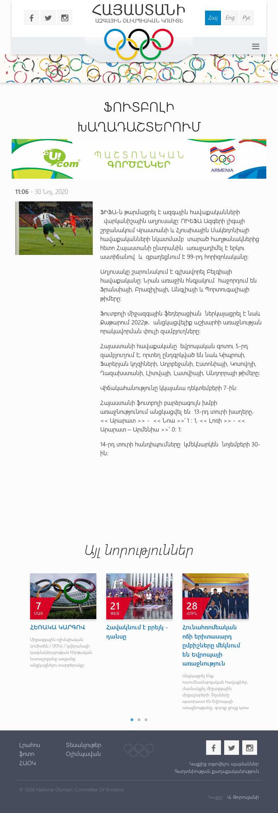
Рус (247, 17)
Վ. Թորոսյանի (242, 796)
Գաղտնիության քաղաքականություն (217, 771)
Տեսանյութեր (83, 744)
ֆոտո (26, 753)
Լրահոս (29, 744)
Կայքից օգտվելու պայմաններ (224, 763)
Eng (230, 17)
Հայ (213, 17)
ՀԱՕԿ (27, 763)
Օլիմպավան (83, 753)
